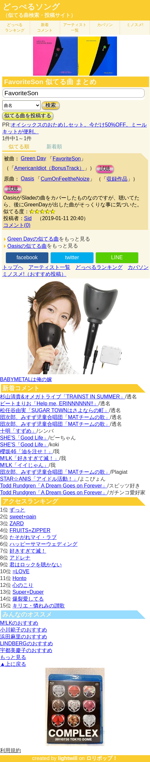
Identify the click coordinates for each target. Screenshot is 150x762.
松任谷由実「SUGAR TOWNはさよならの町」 (54, 410)
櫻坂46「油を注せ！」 (26, 451)
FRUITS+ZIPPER (29, 530)
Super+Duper (28, 592)
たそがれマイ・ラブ (33, 537)
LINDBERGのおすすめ (26, 643)
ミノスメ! (134, 24)
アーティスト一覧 (49, 267)
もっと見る (13, 657)
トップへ (12, 267)
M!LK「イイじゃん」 (24, 465)
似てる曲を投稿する (27, 115)
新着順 (54, 146)
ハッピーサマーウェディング (43, 544)
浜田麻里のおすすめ (23, 636)
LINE (117, 257)
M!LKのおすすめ (19, 623)
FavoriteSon (67, 158)
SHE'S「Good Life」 (24, 438)
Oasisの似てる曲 (27, 246)
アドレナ (19, 557)
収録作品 (117, 179)
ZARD (16, 523)
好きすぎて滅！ (27, 551)
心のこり (22, 585)
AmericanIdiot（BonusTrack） (49, 168)
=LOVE (20, 571)
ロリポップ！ (102, 758)
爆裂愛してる (28, 599)
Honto (19, 578)
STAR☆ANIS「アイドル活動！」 (39, 479)
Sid (28, 218)
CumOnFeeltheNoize (65, 179)
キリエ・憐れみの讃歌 (38, 605)
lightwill (67, 758)
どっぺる (15, 27)
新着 (45, 27)
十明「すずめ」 (18, 431)
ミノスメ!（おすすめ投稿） (34, 274)
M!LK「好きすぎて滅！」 (29, 458)
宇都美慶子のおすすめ (26, 650)
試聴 (105, 169)
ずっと (17, 510)
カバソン (105, 24)
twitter (72, 257)
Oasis (27, 178)
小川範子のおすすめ (23, 630)
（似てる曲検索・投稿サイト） (39, 15)
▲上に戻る (13, 664)
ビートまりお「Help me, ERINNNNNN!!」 (49, 403)
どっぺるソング (31, 7)
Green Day (33, 158)
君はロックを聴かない (35, 564)
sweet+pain (22, 516)
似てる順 (18, 146)
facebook (27, 257)
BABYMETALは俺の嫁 (26, 379)
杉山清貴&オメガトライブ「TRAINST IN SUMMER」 (62, 396)
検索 (50, 105)
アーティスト (75, 27)
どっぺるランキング (99, 267)
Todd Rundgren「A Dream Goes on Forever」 (53, 485)
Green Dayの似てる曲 (33, 239)
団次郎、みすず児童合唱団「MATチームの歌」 (55, 417)
